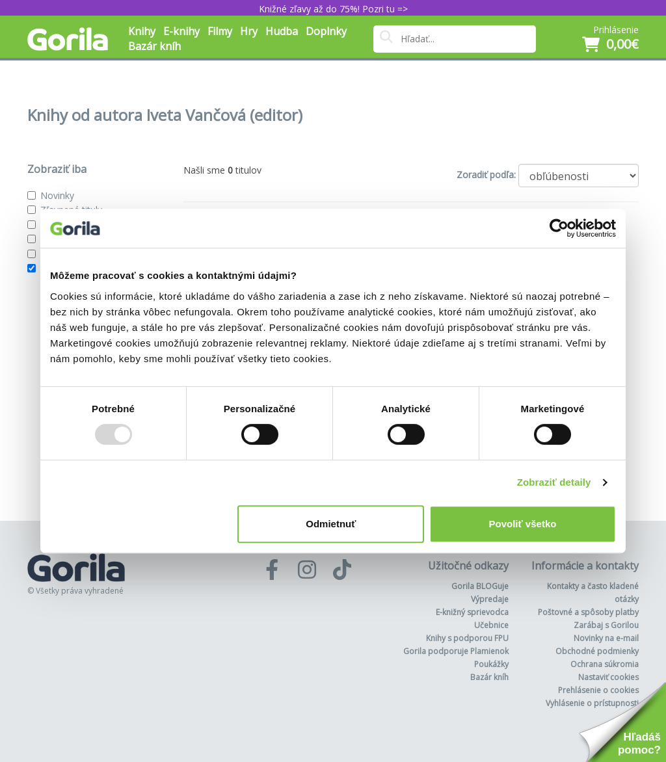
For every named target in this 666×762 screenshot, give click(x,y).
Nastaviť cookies (608, 677)
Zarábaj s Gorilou (606, 625)
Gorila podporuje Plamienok (456, 651)
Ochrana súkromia (604, 664)
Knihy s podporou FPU (467, 638)
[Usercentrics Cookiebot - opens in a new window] (559, 228)
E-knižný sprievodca (472, 612)
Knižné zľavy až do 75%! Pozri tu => (333, 9)
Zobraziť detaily (554, 482)
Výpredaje (490, 599)
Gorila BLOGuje (480, 586)
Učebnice (491, 625)
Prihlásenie (616, 29)
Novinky (57, 195)
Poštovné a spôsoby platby (588, 612)
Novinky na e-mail (606, 638)
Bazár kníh (154, 46)
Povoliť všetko (523, 523)
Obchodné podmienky (597, 651)
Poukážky (491, 664)
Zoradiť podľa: (486, 174)
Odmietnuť (331, 523)
